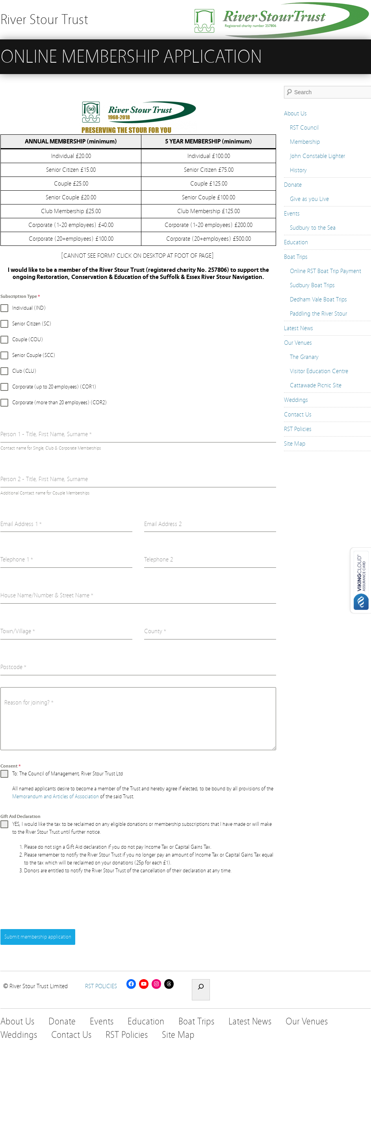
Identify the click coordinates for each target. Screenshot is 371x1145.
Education (296, 242)
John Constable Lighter (317, 156)
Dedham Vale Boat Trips (318, 299)
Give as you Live (309, 199)
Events (292, 213)
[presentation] (60, 902)
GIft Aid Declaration (20, 816)
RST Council (304, 127)
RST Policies (298, 429)
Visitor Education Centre (319, 371)
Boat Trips (296, 256)
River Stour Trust (44, 19)
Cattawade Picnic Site (315, 385)
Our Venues (298, 342)
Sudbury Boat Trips (312, 285)
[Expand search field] (201, 989)
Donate (293, 184)
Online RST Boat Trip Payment (325, 271)
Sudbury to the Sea (313, 227)
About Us (295, 113)
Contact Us (298, 414)
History (298, 170)
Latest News (298, 328)
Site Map (294, 443)
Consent (10, 766)
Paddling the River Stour (318, 313)
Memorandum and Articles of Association (55, 797)
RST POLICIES (101, 986)
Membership (305, 141)
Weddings (296, 399)
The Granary (304, 357)
